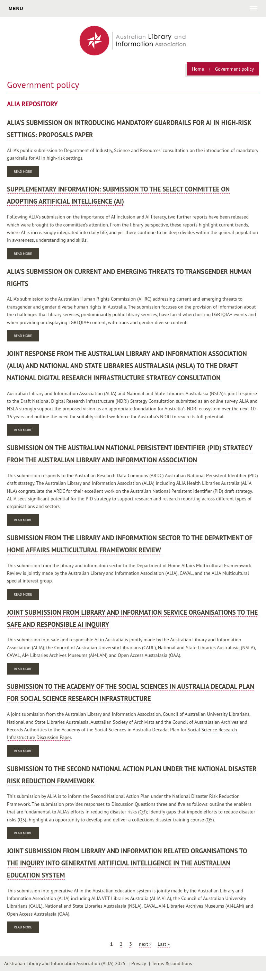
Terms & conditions (172, 963)
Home (198, 69)
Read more (26, 172)
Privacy (138, 963)
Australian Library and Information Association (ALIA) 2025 (64, 963)
